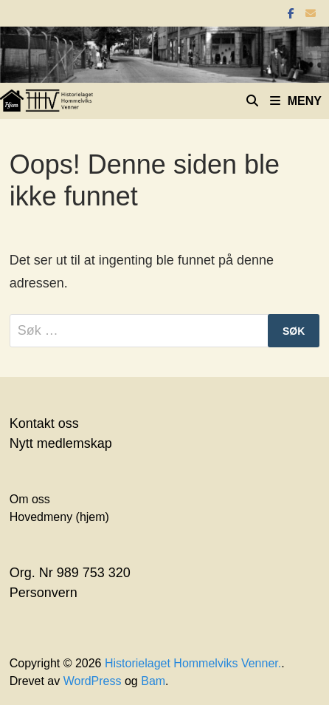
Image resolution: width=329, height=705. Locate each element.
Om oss (30, 499)
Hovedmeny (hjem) (59, 517)
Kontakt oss (44, 423)
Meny (296, 101)
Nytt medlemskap (61, 443)
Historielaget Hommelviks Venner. (193, 663)
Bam (153, 681)
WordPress (92, 681)
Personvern (43, 592)
